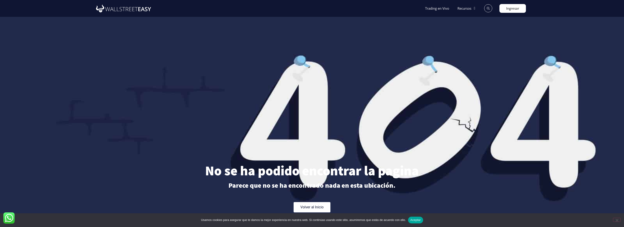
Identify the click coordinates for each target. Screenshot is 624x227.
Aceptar (415, 220)
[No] (617, 220)
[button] (467, 8)
